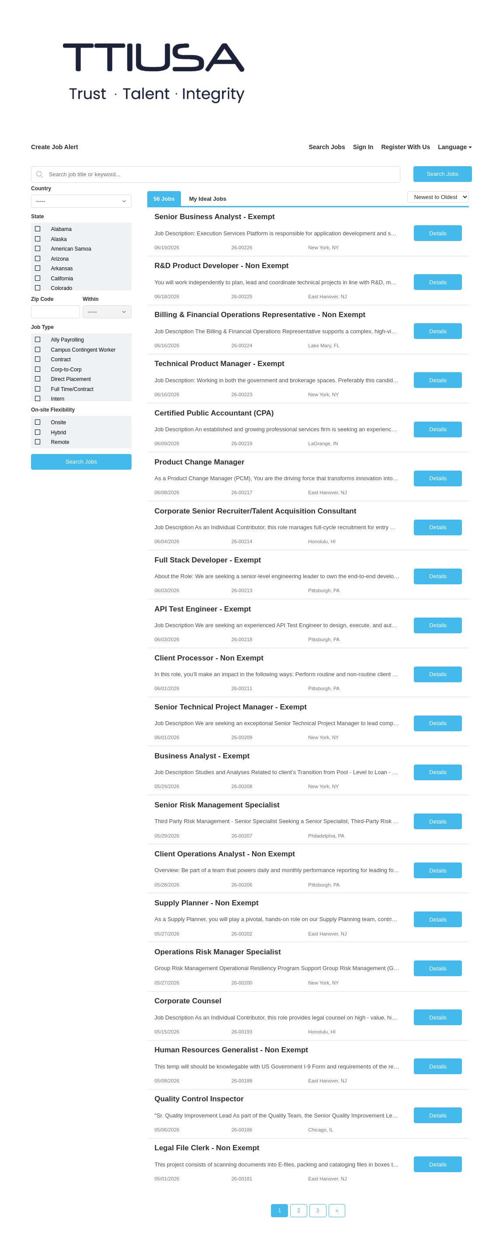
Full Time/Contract (72, 389)
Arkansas (62, 268)
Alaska (59, 239)
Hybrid (58, 432)
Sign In (363, 146)
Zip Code (42, 299)
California (62, 279)
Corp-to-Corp (66, 370)
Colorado (62, 288)
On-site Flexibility (53, 410)
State (37, 216)
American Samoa (71, 249)
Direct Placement (71, 379)
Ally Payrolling (67, 340)
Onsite (58, 422)
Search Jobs (327, 146)
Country (41, 188)
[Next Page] (337, 1210)
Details (438, 233)
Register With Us (405, 146)
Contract (61, 359)
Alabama (61, 229)
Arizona (60, 259)
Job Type (42, 327)
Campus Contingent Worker (83, 350)
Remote (60, 442)
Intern (58, 399)
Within (91, 299)
